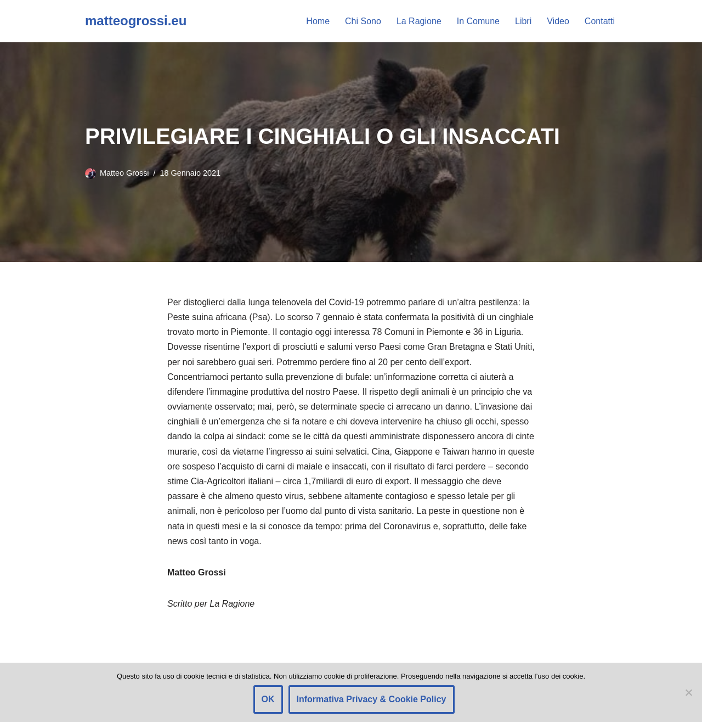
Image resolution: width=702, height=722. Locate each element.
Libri (523, 21)
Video (558, 21)
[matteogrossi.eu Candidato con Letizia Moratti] (135, 21)
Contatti (600, 21)
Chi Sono (363, 21)
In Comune (478, 21)
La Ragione (419, 21)
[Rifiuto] (688, 692)
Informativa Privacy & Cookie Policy (371, 699)
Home (318, 21)
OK (268, 699)
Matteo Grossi (124, 173)
